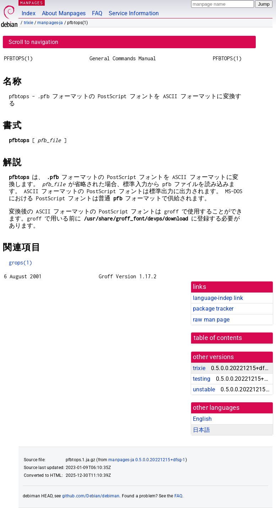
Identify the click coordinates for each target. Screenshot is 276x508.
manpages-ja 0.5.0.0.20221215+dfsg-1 (146, 459)
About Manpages (64, 13)
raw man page (211, 319)
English (202, 418)
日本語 (201, 429)
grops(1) (20, 262)
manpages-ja (50, 22)
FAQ (97, 13)
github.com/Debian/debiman (91, 495)
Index (29, 13)
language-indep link (218, 298)
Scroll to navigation (33, 42)
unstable (204, 389)
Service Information (134, 13)
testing (201, 378)
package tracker (213, 308)
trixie (28, 22)
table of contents (218, 337)
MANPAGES (31, 2)
